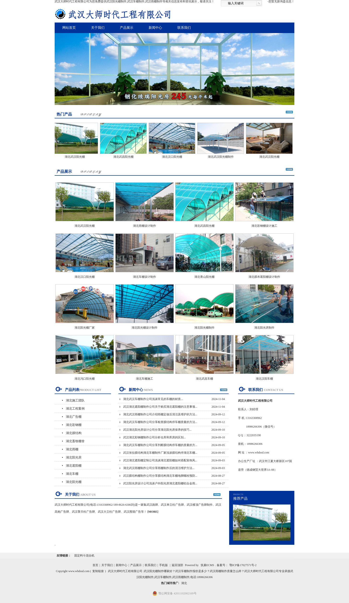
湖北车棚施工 (144, 378)
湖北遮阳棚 (73, 465)
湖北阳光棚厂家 (85, 327)
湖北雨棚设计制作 (144, 225)
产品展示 (126, 27)
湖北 (184, 583)
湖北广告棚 (73, 416)
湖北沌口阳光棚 (85, 378)
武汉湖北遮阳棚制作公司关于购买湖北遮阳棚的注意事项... (160, 406)
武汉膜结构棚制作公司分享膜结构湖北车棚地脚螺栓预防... (160, 475)
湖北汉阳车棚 (264, 378)
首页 (95, 565)
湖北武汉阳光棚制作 (222, 156)
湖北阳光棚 (73, 482)
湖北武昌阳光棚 (125, 156)
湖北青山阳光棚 (204, 276)
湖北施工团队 (75, 400)
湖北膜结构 (73, 433)
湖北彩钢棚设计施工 (264, 225)
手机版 (163, 565)
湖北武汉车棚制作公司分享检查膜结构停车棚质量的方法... (160, 422)
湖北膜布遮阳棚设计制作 (264, 276)
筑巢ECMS (207, 565)
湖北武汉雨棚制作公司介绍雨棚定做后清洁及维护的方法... (160, 414)
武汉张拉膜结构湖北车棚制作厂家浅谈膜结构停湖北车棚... (160, 452)
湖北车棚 (72, 473)
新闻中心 (155, 27)
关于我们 (98, 27)
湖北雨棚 (72, 449)
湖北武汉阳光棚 (76, 156)
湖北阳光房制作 (264, 327)
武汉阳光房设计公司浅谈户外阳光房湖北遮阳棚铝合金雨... (160, 483)
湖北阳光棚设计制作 (144, 327)
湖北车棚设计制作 (144, 276)
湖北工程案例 (75, 408)
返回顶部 (177, 565)
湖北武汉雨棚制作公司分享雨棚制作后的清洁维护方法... (158, 468)
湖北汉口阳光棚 (173, 156)
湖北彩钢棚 (73, 425)
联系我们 (184, 27)
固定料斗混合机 (84, 555)
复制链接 (98, 571)
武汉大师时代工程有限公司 (125, 571)
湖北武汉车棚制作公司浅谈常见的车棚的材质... (153, 399)
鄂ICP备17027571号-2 (242, 565)
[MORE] (152, 511)
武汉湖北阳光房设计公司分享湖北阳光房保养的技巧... (157, 429)
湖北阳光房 (73, 457)
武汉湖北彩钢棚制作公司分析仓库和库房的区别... (154, 437)
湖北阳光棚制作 (204, 327)
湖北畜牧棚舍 (75, 441)
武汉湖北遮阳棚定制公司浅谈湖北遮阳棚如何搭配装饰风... (160, 460)
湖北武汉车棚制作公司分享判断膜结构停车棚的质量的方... (160, 445)
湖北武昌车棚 (204, 378)
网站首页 (69, 27)
